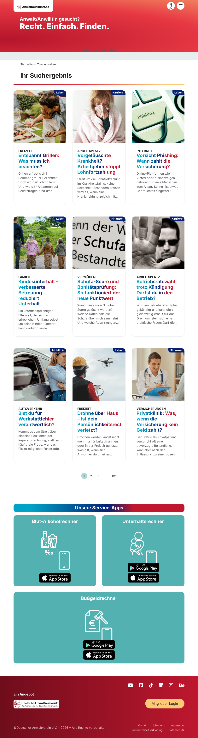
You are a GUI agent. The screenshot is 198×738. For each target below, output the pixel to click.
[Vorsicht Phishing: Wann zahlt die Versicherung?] (158, 147)
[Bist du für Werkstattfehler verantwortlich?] (40, 405)
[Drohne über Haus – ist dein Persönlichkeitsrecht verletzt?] (99, 405)
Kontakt (143, 725)
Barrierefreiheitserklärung (147, 730)
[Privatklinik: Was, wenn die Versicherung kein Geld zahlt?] (158, 405)
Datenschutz (176, 730)
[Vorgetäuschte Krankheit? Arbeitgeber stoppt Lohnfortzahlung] (99, 147)
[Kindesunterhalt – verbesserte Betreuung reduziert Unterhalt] (40, 277)
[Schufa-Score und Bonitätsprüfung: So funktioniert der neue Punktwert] (99, 277)
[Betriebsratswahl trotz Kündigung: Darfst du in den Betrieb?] (158, 277)
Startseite (26, 64)
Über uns (159, 725)
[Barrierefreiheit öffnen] (171, 6)
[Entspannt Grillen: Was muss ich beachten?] (40, 147)
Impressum (177, 725)
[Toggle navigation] (180, 6)
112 (114, 476)
